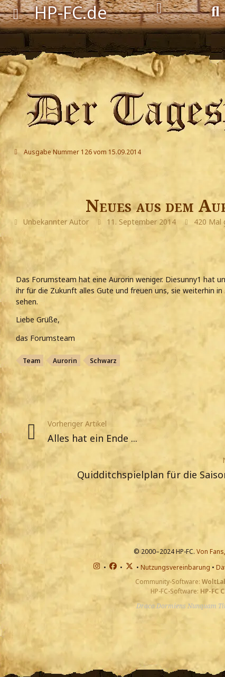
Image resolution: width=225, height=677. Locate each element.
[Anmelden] (159, 8)
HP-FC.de (70, 12)
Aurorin (65, 360)
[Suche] (215, 10)
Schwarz (103, 360)
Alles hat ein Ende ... (92, 438)
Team (31, 360)
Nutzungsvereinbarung (175, 567)
